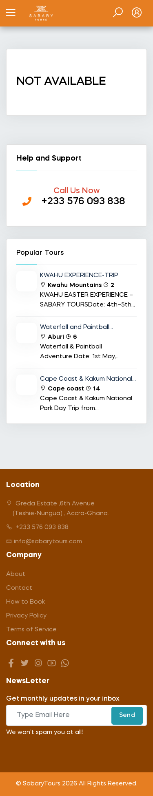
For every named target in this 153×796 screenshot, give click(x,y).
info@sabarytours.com (44, 541)
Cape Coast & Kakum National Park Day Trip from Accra (86, 380)
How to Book (25, 602)
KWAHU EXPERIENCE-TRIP (79, 276)
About (15, 574)
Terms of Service (31, 630)
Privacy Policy (26, 616)
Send (127, 715)
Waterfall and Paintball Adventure (74, 328)
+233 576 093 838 (37, 527)
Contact (19, 588)
